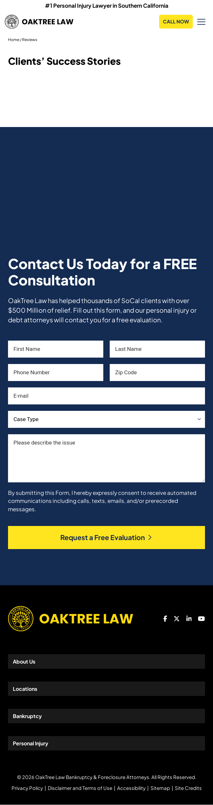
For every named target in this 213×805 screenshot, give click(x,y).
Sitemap (160, 788)
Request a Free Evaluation (106, 537)
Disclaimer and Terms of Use (80, 788)
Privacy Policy (27, 788)
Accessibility (131, 788)
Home (13, 39)
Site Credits (188, 788)
